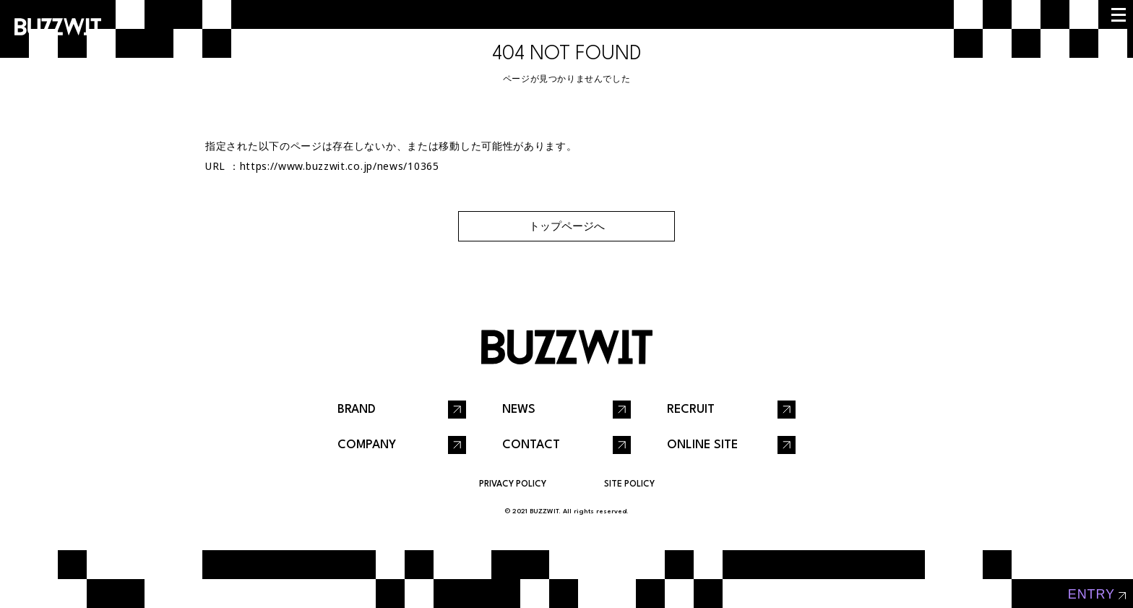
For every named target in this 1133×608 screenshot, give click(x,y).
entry (1091, 594)
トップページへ (567, 226)
